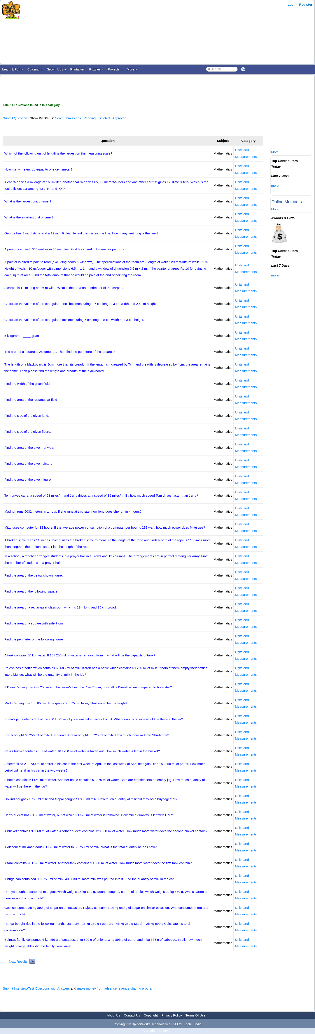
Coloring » (34, 69)
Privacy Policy (171, 1015)
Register (305, 4)
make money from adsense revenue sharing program (115, 988)
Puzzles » (96, 69)
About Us (113, 1015)
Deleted (104, 118)
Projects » (115, 69)
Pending (90, 118)
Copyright (151, 1015)
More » (132, 69)
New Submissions (68, 118)
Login (292, 4)
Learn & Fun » (12, 69)
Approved (119, 118)
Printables (77, 69)
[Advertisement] (108, 32)
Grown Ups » (56, 69)
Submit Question (15, 118)
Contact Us (132, 1015)
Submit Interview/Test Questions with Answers (36, 988)
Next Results (18, 961)
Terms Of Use (196, 1015)
